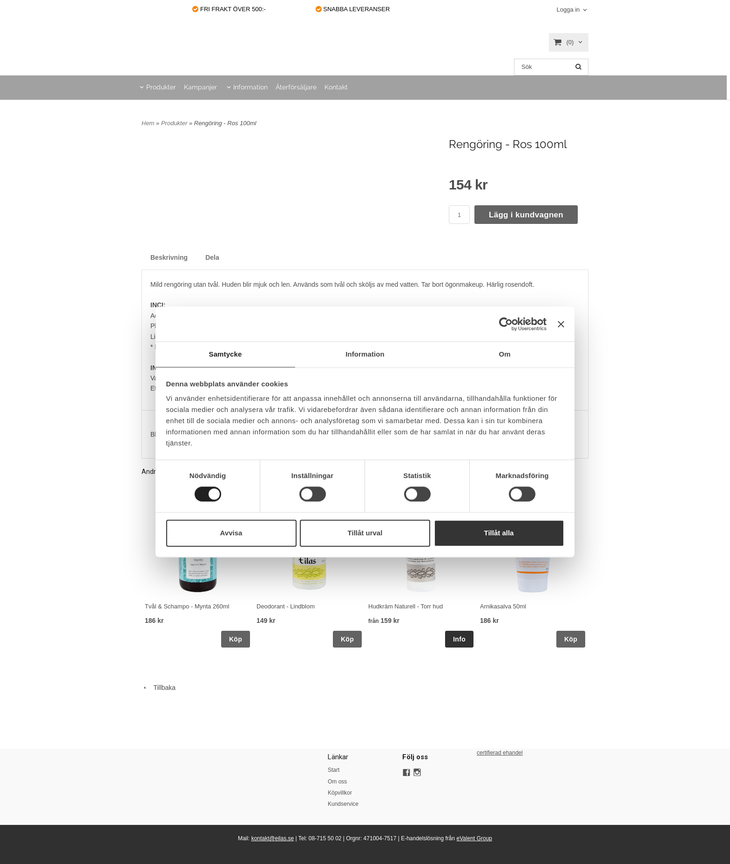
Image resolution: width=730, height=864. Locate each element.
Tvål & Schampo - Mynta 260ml (187, 606)
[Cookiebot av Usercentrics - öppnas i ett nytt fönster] (506, 324)
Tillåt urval (365, 533)
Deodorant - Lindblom (286, 606)
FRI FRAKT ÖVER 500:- (228, 9)
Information (250, 87)
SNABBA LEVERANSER (353, 9)
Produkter (161, 87)
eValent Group (475, 838)
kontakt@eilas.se (272, 838)
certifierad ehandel (500, 752)
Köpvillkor (340, 793)
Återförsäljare (296, 87)
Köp (235, 639)
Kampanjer (200, 87)
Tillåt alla (499, 533)
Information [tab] (365, 354)
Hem (148, 123)
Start (333, 770)
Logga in (568, 9)
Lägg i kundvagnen (526, 214)
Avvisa (231, 533)
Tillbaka (159, 687)
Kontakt (336, 87)
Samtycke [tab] (225, 354)
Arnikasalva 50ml (503, 606)
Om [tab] (504, 354)
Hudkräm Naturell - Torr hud (405, 606)
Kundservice (343, 804)
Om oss (337, 781)
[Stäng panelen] (561, 323)
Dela (212, 257)
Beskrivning (169, 257)
